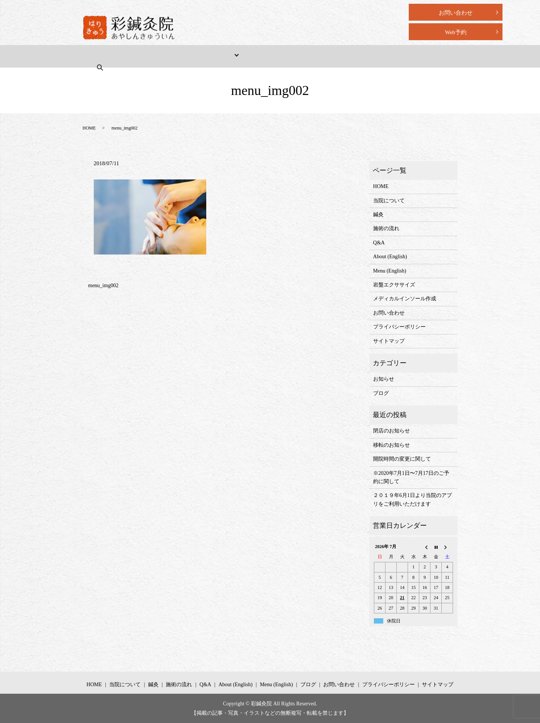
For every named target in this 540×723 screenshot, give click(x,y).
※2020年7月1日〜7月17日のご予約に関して (411, 477)
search (411, 56)
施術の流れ (247, 56)
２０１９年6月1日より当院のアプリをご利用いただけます (412, 499)
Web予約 (455, 32)
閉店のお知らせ (391, 431)
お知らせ (383, 379)
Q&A (282, 56)
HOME (102, 56)
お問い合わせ (455, 13)
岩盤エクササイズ (394, 285)
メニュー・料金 (192, 56)
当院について (142, 56)
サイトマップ (389, 341)
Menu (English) (373, 56)
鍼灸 (378, 214)
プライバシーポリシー (399, 327)
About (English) (322, 56)
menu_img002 (103, 285)
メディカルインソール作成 (404, 298)
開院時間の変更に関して (402, 459)
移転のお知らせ (391, 445)
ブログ (381, 393)
